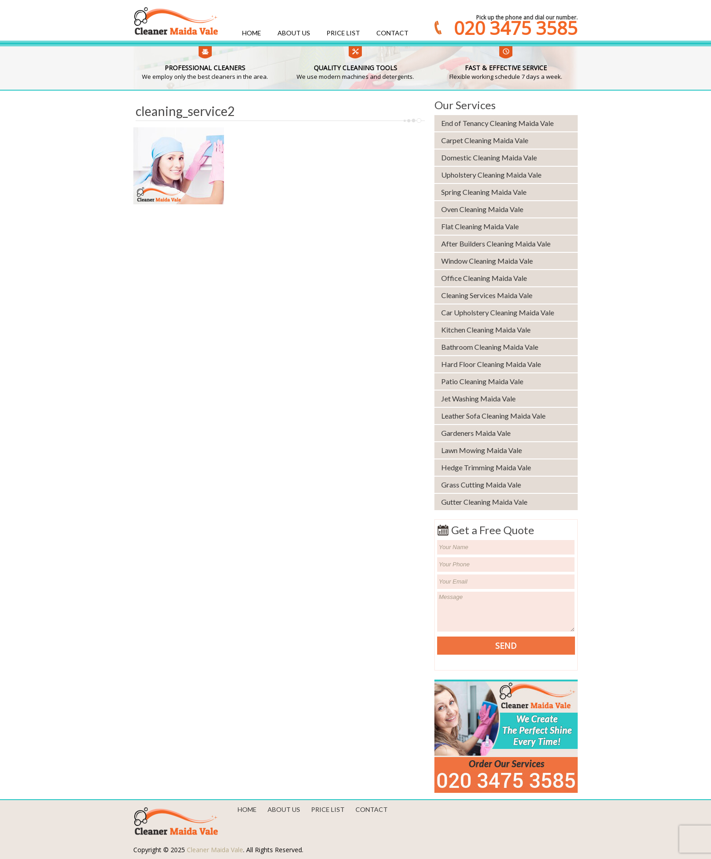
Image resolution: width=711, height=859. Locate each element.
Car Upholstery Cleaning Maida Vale (497, 312)
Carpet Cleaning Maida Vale (484, 140)
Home (251, 33)
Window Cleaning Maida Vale (487, 260)
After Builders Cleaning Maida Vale (495, 243)
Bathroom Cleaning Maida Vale (489, 347)
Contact (392, 33)
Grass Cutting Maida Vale (481, 484)
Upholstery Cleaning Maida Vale (491, 174)
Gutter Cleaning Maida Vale (484, 501)
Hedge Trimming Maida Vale (486, 467)
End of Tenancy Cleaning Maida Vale (497, 123)
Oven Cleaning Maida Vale (482, 209)
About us (294, 33)
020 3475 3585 (516, 28)
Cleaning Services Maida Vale (486, 295)
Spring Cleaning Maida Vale (483, 192)
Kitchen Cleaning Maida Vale (486, 329)
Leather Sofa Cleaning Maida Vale (493, 415)
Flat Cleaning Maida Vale (480, 226)
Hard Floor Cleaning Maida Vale (491, 364)
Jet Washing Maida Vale (478, 398)
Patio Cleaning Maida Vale (482, 381)
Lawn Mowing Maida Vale (481, 450)
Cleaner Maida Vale (215, 849)
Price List (343, 33)
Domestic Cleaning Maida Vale (489, 157)
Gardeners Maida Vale (476, 433)
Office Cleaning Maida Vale (484, 278)
